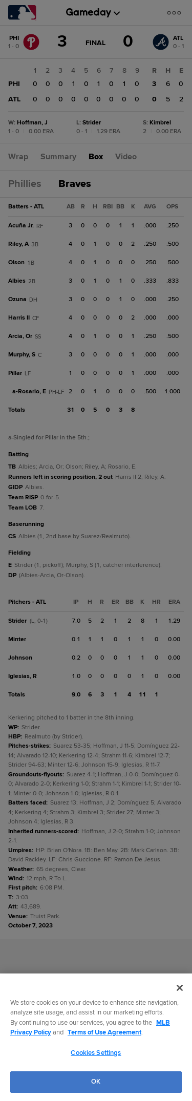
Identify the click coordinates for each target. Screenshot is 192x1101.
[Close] (179, 988)
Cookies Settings (96, 1053)
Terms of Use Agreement (104, 1032)
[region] (96, 1037)
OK (95, 1081)
